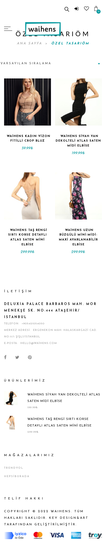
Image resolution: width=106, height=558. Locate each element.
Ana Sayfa (30, 43)
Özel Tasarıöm (70, 43)
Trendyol (13, 467)
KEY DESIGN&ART (69, 518)
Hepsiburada (17, 476)
